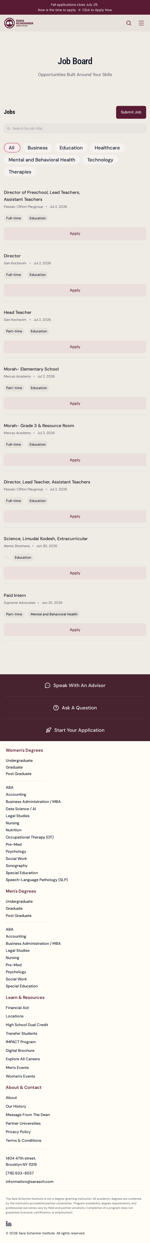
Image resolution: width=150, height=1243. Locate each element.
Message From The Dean (28, 1114)
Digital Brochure (20, 1050)
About (11, 1097)
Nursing (12, 823)
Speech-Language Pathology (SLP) (37, 879)
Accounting (16, 794)
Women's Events (20, 1076)
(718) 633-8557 (20, 1173)
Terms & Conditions (23, 1140)
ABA (9, 787)
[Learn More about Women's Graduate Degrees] (14, 767)
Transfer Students (21, 1033)
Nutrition (13, 830)
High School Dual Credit (27, 1024)
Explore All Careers (23, 1058)
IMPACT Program (21, 1041)
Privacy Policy (18, 1131)
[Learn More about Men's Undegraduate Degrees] (19, 901)
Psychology (16, 851)
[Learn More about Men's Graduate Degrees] (14, 908)
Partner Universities (23, 1123)
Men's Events (17, 1067)
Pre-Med (14, 844)
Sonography (16, 865)
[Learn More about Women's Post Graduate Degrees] (18, 774)
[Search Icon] (129, 23)
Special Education (22, 872)
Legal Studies (18, 815)
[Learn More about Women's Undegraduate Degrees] (19, 760)
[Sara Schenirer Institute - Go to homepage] (19, 23)
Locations (15, 1016)
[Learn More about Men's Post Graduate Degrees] (18, 916)
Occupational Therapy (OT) (30, 837)
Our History (16, 1106)
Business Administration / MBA (33, 801)
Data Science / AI (21, 808)
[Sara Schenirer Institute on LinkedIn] (9, 1224)
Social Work (16, 858)
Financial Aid (18, 1007)
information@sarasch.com (30, 1181)
